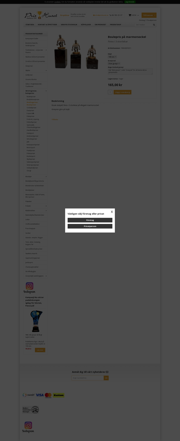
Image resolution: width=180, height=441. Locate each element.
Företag (90, 220)
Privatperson (90, 226)
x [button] (112, 211)
